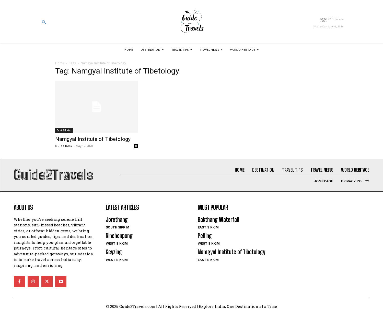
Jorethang (117, 219)
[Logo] (191, 22)
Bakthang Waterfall (218, 219)
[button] (44, 22)
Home (59, 63)
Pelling (205, 235)
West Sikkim (117, 244)
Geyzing (114, 252)
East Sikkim (64, 130)
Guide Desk (63, 146)
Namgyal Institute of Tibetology (93, 139)
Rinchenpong (119, 235)
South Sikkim (117, 227)
